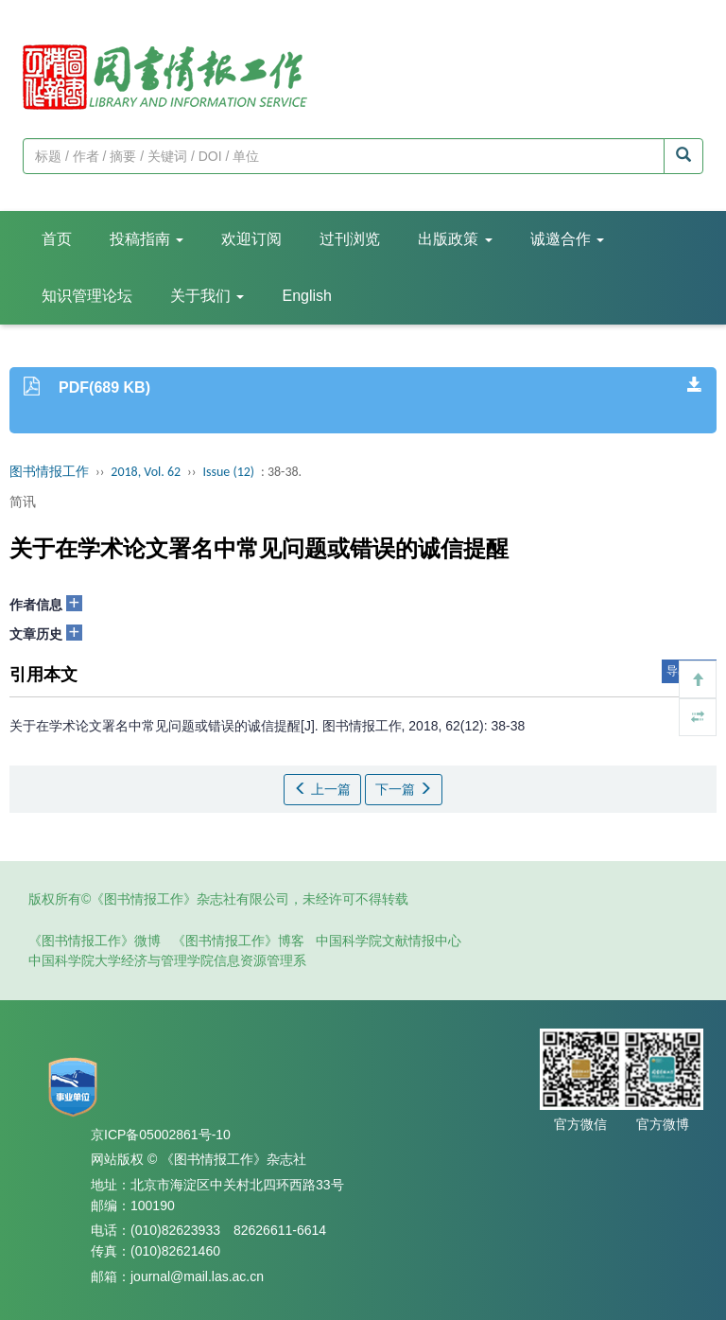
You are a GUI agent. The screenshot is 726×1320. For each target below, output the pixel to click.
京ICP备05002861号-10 (161, 1134)
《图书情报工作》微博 (94, 940)
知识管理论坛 (87, 296)
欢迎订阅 (251, 239)
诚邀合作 (567, 239)
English (306, 296)
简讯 (22, 501)
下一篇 (403, 789)
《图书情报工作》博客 (238, 940)
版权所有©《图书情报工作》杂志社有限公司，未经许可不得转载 (218, 898)
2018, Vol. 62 (146, 472)
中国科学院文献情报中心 (388, 940)
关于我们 (207, 296)
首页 (57, 239)
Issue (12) (228, 472)
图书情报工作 (49, 472)
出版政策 (455, 239)
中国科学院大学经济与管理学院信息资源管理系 (167, 960)
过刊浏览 (350, 239)
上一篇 (322, 789)
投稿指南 (146, 239)
